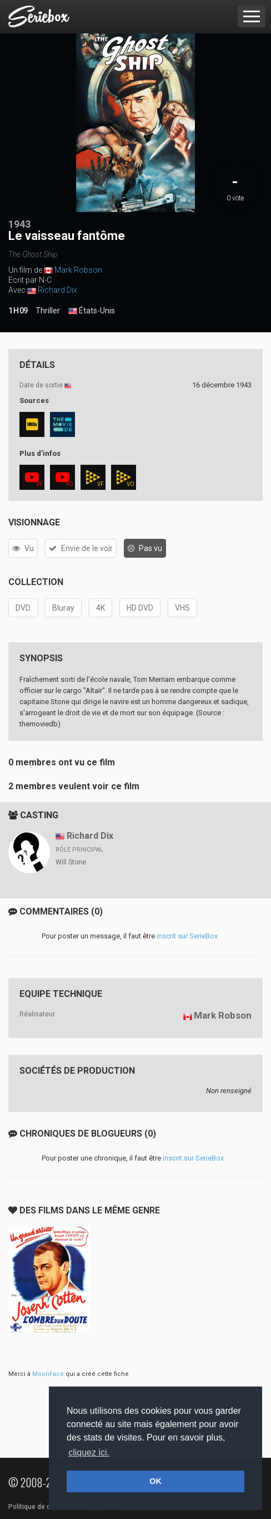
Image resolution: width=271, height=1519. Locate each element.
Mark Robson (78, 270)
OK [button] (155, 1481)
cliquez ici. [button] (88, 1452)
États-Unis (91, 311)
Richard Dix (57, 290)
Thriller (48, 310)
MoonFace (48, 1374)
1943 (19, 224)
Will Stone (71, 862)
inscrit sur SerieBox (187, 936)
